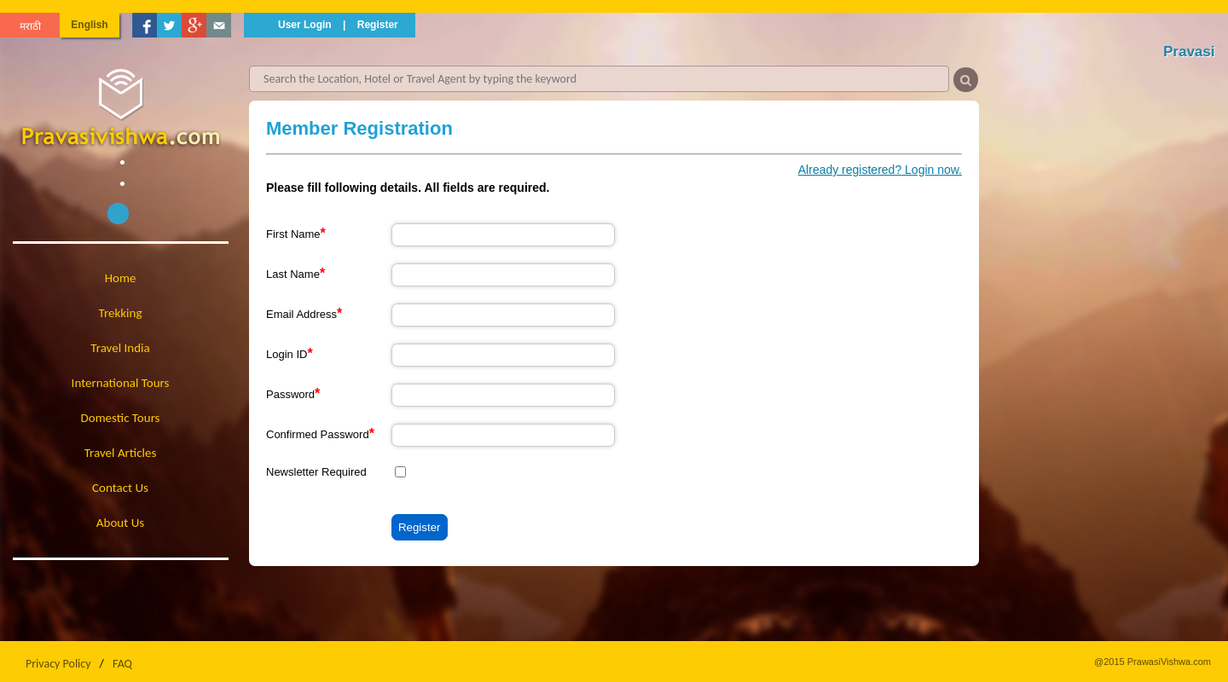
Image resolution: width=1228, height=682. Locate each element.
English (89, 25)
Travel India (119, 347)
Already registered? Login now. (880, 169)
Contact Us (120, 487)
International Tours (121, 382)
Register (377, 25)
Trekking (120, 313)
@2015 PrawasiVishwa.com (1152, 661)
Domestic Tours (120, 417)
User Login (305, 25)
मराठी (30, 26)
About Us (120, 522)
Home (120, 278)
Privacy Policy (58, 663)
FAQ (122, 663)
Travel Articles (120, 452)
